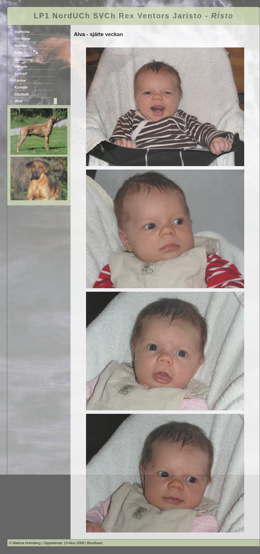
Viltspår (21, 66)
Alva (18, 101)
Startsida (22, 32)
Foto (18, 52)
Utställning (24, 59)
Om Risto (22, 38)
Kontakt (21, 87)
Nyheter (21, 45)
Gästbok (22, 94)
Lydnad (21, 73)
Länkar (20, 80)
